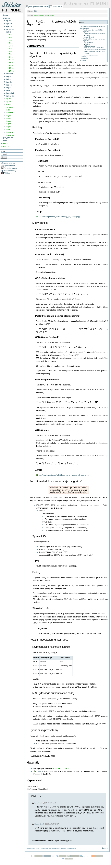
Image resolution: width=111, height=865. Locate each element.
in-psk (8, 126)
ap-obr (8, 104)
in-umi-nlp (10, 135)
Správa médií (9, 166)
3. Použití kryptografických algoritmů (93, 26)
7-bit (10, 51)
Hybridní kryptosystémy (90, 55)
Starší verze (57, 6)
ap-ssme (9, 107)
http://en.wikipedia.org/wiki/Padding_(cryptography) (59, 216)
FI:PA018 (39, 771)
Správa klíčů (89, 42)
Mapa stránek (9, 163)
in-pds (8, 121)
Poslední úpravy (10, 168)
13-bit (11, 68)
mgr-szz (6, 146)
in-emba (9, 113)
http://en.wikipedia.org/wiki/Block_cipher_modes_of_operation (63, 475)
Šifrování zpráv (90, 46)
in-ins (8, 118)
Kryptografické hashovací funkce (95, 49)
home (5, 143)
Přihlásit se (8, 173)
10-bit (11, 60)
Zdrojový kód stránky (38, 6)
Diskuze (83, 60)
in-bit (8, 110)
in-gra (8, 115)
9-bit (10, 57)
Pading (87, 44)
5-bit (10, 46)
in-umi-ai (9, 132)
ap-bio (8, 101)
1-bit (10, 35)
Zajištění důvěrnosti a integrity (95, 33)
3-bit (10, 40)
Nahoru (104, 848)
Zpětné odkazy (10, 171)
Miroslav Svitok (39, 824)
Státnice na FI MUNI (86, 3)
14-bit (11, 71)
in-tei (8, 129)
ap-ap (8, 99)
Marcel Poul (38, 803)
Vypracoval (84, 58)
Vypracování (85, 28)
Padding (87, 35)
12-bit (11, 65)
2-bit (10, 37)
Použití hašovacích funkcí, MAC (93, 48)
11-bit (11, 62)
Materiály (84, 56)
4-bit (10, 43)
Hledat (4, 157)
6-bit (10, 48)
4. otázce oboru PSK (61, 768)
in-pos (8, 124)
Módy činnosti (89, 37)
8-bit (10, 54)
